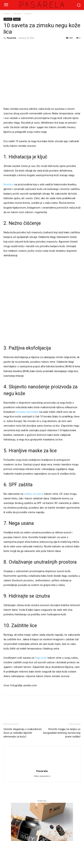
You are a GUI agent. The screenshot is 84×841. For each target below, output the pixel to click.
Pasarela (11, 37)
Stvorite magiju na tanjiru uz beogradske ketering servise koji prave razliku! (61, 733)
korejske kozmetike (27, 412)
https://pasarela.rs (42, 776)
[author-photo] (42, 752)
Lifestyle (17, 13)
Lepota (28, 13)
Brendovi (9, 184)
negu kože (41, 657)
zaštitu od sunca (33, 493)
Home (7, 13)
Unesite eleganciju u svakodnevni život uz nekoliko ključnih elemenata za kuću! (23, 733)
